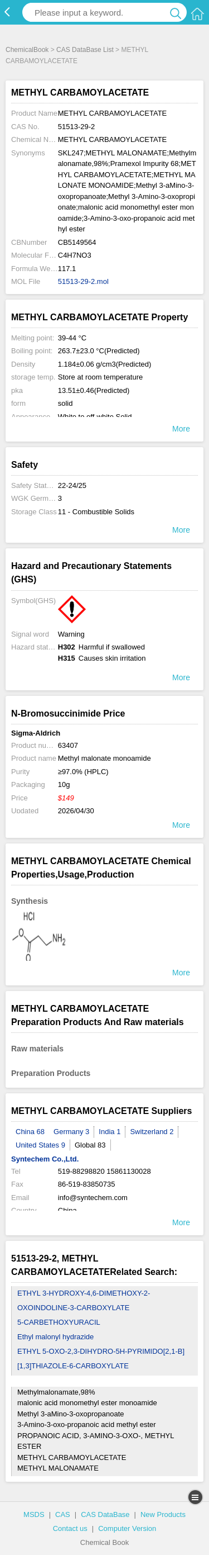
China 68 (30, 1131)
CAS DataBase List (85, 50)
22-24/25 (72, 485)
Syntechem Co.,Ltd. (45, 1159)
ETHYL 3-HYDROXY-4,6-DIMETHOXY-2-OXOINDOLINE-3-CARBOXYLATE (83, 1300)
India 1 (109, 1131)
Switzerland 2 (151, 1131)
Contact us (70, 1528)
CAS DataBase (105, 1514)
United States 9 (40, 1145)
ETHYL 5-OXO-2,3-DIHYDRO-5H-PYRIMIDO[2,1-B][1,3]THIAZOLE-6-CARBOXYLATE (100, 1358)
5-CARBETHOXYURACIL (58, 1322)
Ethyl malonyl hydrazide (55, 1337)
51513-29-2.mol (83, 281)
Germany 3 (71, 1131)
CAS (62, 1514)
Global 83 (90, 1145)
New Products (163, 1514)
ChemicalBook (27, 50)
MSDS (34, 1514)
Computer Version (127, 1528)
